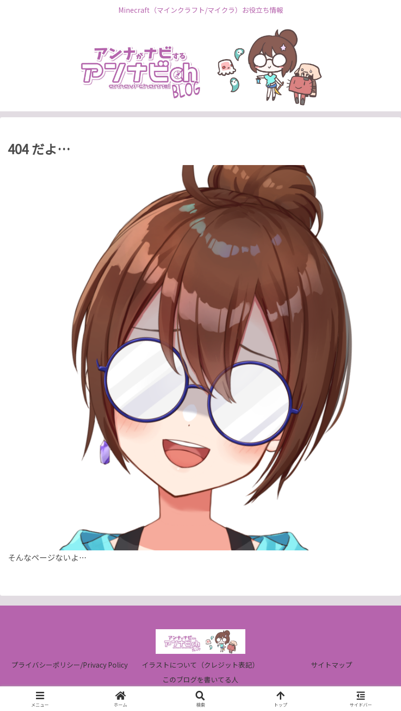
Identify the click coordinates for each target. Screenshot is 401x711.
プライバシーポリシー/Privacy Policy (69, 665)
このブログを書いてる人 (200, 679)
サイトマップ (331, 665)
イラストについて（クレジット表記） (200, 665)
